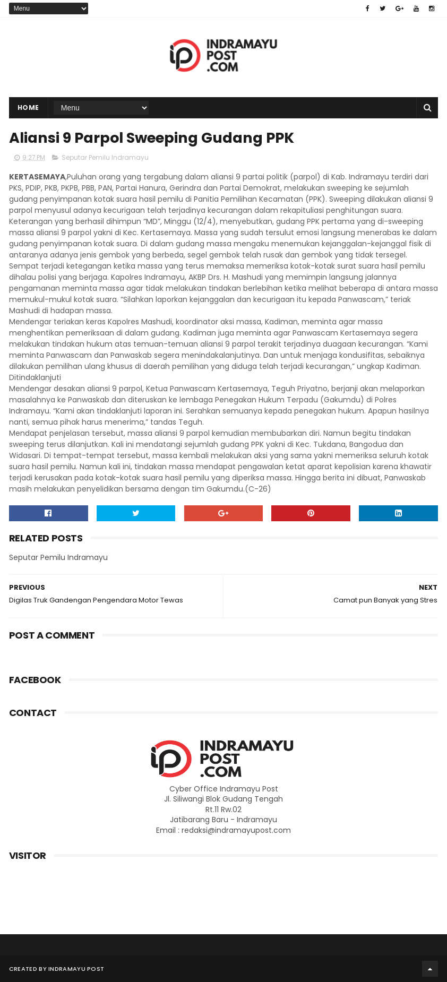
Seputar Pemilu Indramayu (105, 157)
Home (28, 107)
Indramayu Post (76, 968)
